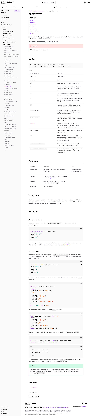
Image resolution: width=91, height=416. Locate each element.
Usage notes (32, 24)
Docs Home (5, 7)
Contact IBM (84, 406)
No (37, 396)
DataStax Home (5, 407)
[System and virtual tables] (11, 42)
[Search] (49, 2)
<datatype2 (32, 123)
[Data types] (11, 40)
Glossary (4, 409)
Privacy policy (46, 407)
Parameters (32, 22)
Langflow (23, 7)
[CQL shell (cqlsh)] (10, 25)
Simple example (34, 29)
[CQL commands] (11, 44)
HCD (31, 7)
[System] (89, 2)
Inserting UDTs (66, 244)
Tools (67, 7)
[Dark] (87, 2)
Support (4, 411)
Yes (31, 396)
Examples (31, 26)
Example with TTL (34, 31)
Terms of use (53, 407)
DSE (37, 7)
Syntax (31, 20)
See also (31, 33)
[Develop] (10, 20)
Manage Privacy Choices (63, 407)
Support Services (57, 7)
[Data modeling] (10, 17)
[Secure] (10, 22)
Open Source (46, 7)
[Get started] (10, 15)
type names (52, 178)
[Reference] (10, 27)
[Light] (85, 2)
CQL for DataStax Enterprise (36, 11)
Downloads (4, 413)
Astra (15, 7)
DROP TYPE (34, 387)
